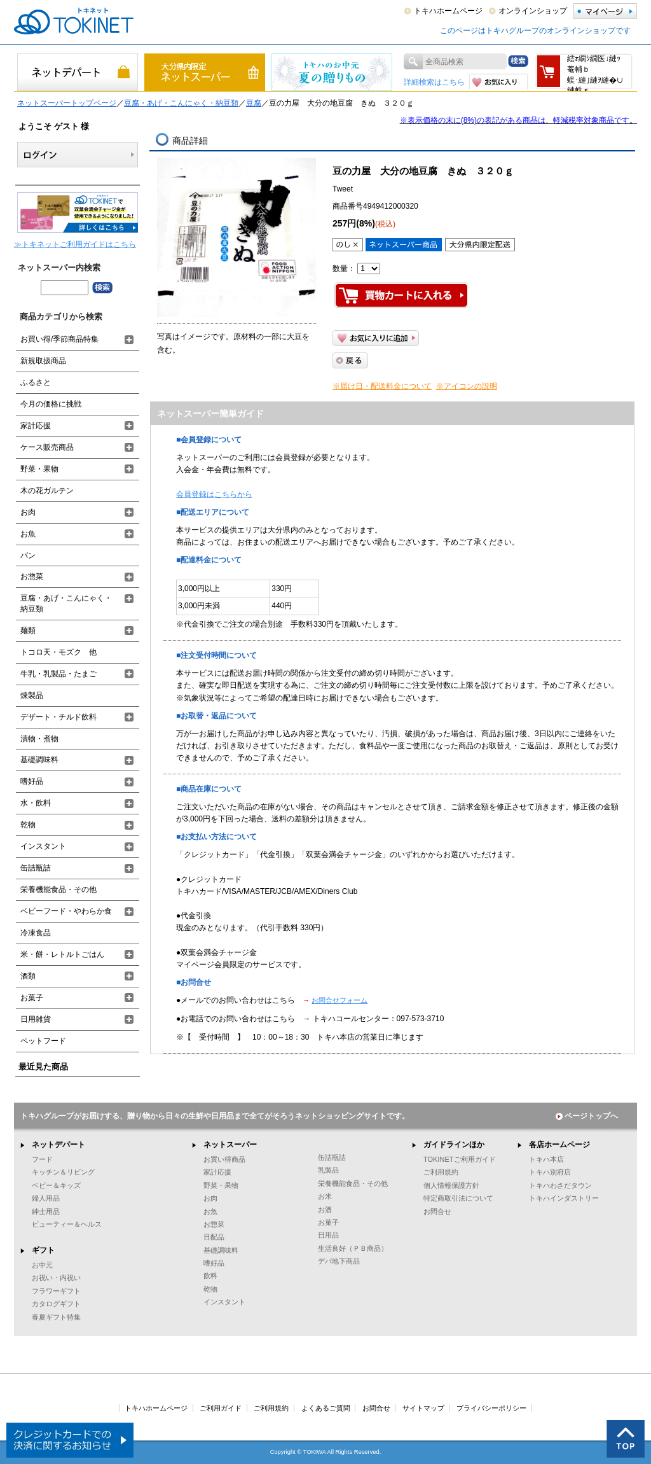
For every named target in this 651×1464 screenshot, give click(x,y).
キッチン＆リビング (63, 1172)
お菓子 (31, 997)
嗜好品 (31, 781)
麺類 (28, 630)
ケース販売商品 (47, 447)
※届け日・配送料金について (382, 386)
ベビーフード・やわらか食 (66, 911)
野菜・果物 (39, 468)
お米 (325, 1196)
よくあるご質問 (325, 1408)
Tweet (342, 189)
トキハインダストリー (564, 1198)
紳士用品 (46, 1211)
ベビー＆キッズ (56, 1185)
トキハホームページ (448, 10)
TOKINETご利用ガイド (459, 1159)
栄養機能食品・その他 (58, 889)
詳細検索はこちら (434, 82)
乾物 (28, 824)
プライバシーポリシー (491, 1408)
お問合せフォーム (339, 1000)
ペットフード (43, 1040)
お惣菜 (31, 576)
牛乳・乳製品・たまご (58, 673)
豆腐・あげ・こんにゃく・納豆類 (181, 103)
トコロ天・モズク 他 (58, 652)
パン (28, 555)
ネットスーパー (230, 1144)
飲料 (210, 1275)
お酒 (325, 1209)
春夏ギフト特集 (56, 1317)
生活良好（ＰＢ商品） (353, 1248)
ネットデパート (58, 1144)
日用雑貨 (35, 1019)
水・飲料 (35, 802)
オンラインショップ (532, 10)
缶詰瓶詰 (35, 867)
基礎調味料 (39, 759)
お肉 (28, 512)
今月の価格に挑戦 (50, 404)
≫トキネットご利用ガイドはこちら (75, 244)
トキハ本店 (546, 1159)
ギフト (43, 1250)
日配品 (213, 1237)
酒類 (28, 976)
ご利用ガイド (221, 1408)
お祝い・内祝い (56, 1277)
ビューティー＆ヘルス (67, 1224)
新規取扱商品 (43, 360)
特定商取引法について (458, 1198)
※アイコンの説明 (466, 386)
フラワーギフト (56, 1291)
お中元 (42, 1265)
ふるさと (35, 382)
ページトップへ (587, 1116)
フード (42, 1159)
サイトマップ (423, 1408)
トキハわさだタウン (560, 1185)
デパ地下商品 (339, 1261)
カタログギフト (56, 1303)
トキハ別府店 (550, 1172)
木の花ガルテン (47, 490)
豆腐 (253, 103)
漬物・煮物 (39, 738)
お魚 (28, 533)
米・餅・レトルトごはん (62, 954)
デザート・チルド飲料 (58, 717)
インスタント (43, 846)
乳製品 (328, 1170)
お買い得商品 (224, 1159)
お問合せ (437, 1211)
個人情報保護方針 (451, 1185)
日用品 (328, 1235)
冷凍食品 (35, 932)
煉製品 (31, 695)
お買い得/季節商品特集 (59, 339)
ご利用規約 (440, 1172)
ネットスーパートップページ (66, 103)
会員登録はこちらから (214, 494)
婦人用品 (46, 1198)
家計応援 (35, 425)
